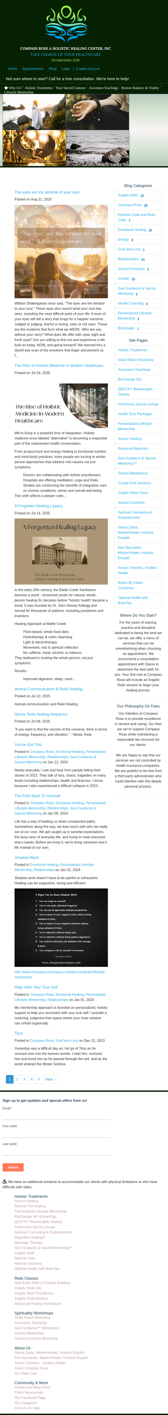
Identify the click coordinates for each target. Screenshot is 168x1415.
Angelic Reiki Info (28, 1288)
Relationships (57, 757)
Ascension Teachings (103, 88)
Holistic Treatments (39, 88)
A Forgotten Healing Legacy (39, 506)
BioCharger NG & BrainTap (35, 1216)
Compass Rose (42, 752)
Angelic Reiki (128, 195)
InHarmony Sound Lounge (138, 404)
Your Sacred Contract (71, 88)
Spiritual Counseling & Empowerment (43, 1232)
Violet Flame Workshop (136, 360)
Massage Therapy (28, 1242)
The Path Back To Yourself (37, 796)
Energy (123, 239)
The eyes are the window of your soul (47, 192)
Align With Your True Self (36, 987)
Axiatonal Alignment (133, 448)
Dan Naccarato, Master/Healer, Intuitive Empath (135, 553)
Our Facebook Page (30, 1398)
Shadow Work (27, 857)
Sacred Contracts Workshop (36, 1338)
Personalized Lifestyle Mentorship (40, 1211)
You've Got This (28, 744)
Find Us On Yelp (27, 1408)
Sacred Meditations (133, 473)
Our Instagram (26, 1403)
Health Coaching (130, 303)
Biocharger (126, 328)
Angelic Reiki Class (133, 493)
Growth (123, 278)
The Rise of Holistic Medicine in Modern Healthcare (59, 365)
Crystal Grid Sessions (134, 483)
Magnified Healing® (30, 1237)
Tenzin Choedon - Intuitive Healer (40, 1363)
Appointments (33, 69)
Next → (51, 1079)
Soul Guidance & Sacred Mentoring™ (43, 1248)
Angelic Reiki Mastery (31, 1298)
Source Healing (130, 439)
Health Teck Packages (135, 414)
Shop (53, 69)
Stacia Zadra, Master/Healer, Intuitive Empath (135, 532)
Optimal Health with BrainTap (37, 1269)
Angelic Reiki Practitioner (34, 1293)
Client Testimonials (29, 1392)
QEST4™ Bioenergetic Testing (38, 1222)
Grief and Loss (67, 1040)
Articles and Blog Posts (32, 1387)
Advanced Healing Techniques (38, 1304)
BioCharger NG (130, 379)
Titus (19, 1033)
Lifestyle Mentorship (18, 92)
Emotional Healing (70, 752)
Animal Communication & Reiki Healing (48, 689)
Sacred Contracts (131, 269)
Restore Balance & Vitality (140, 88)
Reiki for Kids (25, 1258)
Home (12, 69)
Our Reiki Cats (26, 1373)
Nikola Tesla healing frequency (41, 714)
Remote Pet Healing (30, 1206)
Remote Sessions (28, 1263)
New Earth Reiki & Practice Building (42, 1283)
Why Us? (13, 88)
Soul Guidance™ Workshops (37, 1328)
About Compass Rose (31, 1368)
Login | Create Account (81, 69)
